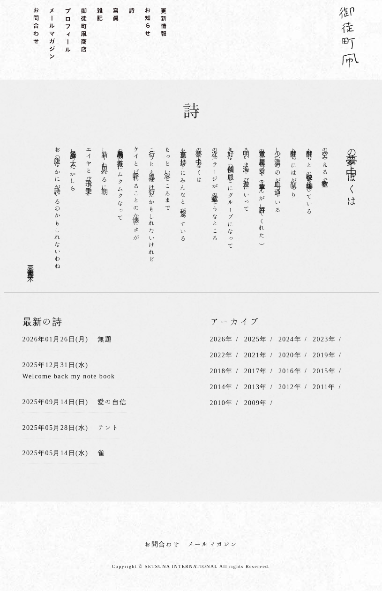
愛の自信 (112, 402)
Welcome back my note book (68, 376)
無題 (104, 339)
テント (108, 427)
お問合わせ (162, 544)
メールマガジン (212, 544)
